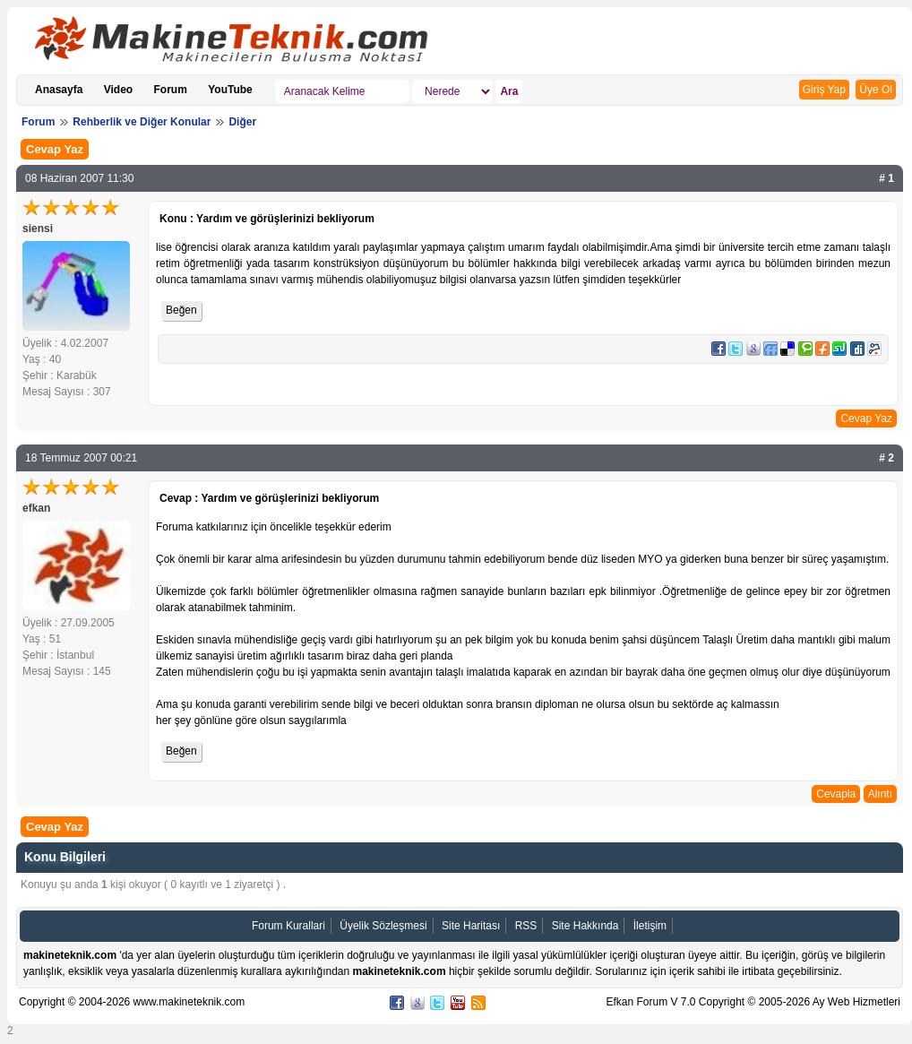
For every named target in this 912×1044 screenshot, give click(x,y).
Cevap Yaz (54, 149)
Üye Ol (875, 89)
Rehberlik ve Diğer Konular (142, 122)
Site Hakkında (585, 925)
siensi (37, 228)
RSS (526, 925)
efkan (36, 508)
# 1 (886, 178)
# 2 (886, 458)
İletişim (650, 925)
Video (118, 89)
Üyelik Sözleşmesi (383, 925)
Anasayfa (58, 89)
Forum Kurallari (288, 925)
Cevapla (836, 794)
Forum (170, 89)
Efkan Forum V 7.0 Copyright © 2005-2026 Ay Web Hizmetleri (753, 1002)
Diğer (242, 122)
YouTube (230, 89)
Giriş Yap (824, 89)
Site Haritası (471, 925)
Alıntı (880, 794)
